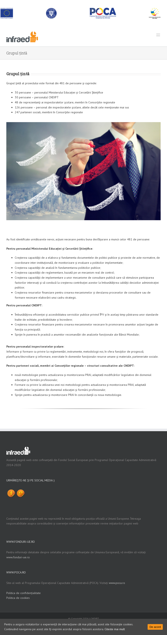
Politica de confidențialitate (23, 593)
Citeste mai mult (115, 629)
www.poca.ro (117, 583)
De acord (155, 626)
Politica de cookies (18, 598)
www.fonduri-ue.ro (18, 557)
